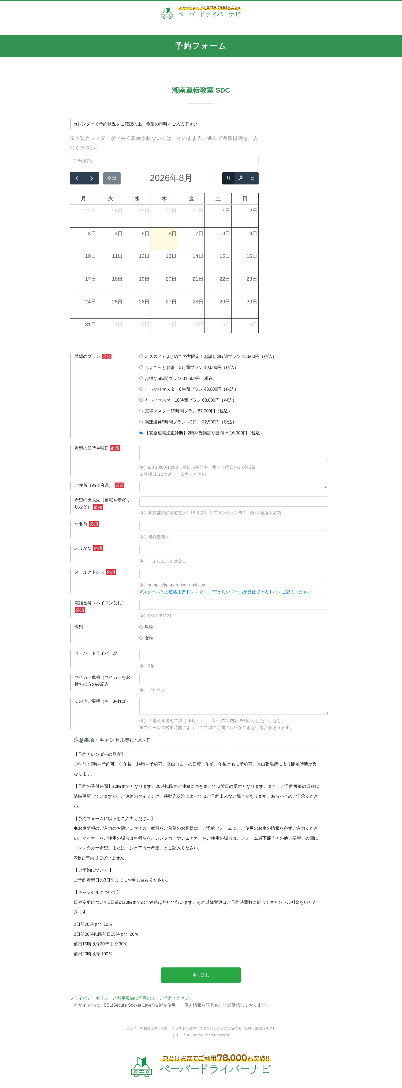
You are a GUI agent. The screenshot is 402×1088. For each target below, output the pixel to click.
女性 (146, 638)
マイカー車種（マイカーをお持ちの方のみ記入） (102, 681)
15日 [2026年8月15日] (224, 256)
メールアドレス (95, 572)
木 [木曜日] (164, 198)
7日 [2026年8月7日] (199, 233)
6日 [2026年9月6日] (253, 324)
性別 (79, 627)
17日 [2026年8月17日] (90, 279)
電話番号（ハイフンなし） (100, 607)
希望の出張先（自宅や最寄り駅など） (102, 504)
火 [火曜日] (110, 198)
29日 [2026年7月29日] (144, 210)
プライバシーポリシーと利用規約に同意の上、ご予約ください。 (132, 998)
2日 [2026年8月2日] (253, 210)
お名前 (87, 524)
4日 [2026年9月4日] (199, 324)
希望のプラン (93, 356)
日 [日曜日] (245, 198)
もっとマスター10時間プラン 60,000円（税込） (188, 400)
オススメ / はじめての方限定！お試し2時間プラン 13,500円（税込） (208, 356)
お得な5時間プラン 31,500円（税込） (178, 378)
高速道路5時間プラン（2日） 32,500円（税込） (188, 422)
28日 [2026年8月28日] (198, 301)
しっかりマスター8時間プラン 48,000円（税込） (189, 389)
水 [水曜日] (137, 198)
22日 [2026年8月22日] (224, 279)
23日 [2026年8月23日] (252, 279)
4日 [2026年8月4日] (119, 233)
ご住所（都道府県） (99, 485)
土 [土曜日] (218, 198)
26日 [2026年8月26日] (144, 301)
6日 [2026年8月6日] (173, 233)
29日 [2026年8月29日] (224, 301)
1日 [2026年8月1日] (226, 210)
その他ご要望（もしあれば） (102, 701)
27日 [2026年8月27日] (171, 301)
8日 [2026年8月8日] (226, 233)
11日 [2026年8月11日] (117, 256)
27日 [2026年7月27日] (90, 210)
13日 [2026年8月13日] (171, 256)
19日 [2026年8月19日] (144, 279)
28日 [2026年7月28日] (117, 210)
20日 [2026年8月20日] (171, 279)
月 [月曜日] (83, 198)
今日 (112, 178)
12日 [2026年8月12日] (144, 256)
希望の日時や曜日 (97, 448)
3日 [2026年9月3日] (173, 324)
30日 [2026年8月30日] (252, 301)
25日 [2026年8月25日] (117, 301)
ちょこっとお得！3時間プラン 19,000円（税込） (189, 367)
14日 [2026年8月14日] (198, 256)
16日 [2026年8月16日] (252, 256)
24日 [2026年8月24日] (90, 301)
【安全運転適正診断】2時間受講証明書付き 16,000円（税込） (201, 433)
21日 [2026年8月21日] (198, 279)
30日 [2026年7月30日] (171, 210)
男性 (146, 627)
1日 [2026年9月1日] (119, 324)
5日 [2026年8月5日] (146, 233)
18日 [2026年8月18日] (117, 279)
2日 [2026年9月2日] (146, 324)
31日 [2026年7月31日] (198, 210)
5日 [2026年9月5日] (226, 324)
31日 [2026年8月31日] (90, 324)
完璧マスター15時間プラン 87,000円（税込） (185, 411)
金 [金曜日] (191, 198)
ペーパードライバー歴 (96, 653)
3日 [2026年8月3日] (92, 233)
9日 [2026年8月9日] (253, 233)
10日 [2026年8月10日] (90, 256)
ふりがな (89, 548)
